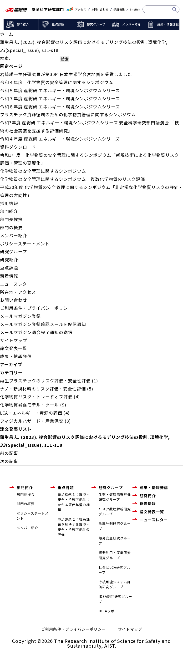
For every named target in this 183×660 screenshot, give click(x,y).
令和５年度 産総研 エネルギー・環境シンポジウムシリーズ (60, 90)
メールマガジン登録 (20, 316)
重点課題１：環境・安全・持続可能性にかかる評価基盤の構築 (74, 502)
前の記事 (9, 453)
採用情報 (119, 9)
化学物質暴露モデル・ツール (29, 404)
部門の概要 (11, 227)
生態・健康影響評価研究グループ (115, 497)
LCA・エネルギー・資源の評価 (31, 413)
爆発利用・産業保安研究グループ (115, 555)
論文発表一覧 (13, 348)
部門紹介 (23, 24)
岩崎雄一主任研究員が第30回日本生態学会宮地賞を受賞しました (66, 74)
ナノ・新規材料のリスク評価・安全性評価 (43, 389)
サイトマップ (13, 340)
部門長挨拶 (11, 219)
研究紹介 (9, 259)
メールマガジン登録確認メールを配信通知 (43, 324)
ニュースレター (15, 284)
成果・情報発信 (168, 24)
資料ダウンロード (18, 147)
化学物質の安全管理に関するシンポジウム (43, 171)
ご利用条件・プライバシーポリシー (36, 308)
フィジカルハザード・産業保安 (31, 421)
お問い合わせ (99, 9)
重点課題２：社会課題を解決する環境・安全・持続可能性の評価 (74, 527)
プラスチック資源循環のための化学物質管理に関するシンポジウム (68, 114)
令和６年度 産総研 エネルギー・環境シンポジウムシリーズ (60, 106)
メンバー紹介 (131, 24)
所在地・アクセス (18, 292)
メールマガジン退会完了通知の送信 (36, 332)
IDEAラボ (106, 611)
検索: (5, 58)
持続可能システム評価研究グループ (115, 584)
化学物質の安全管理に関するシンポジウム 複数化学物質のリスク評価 (72, 179)
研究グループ (96, 24)
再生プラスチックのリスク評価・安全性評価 (45, 380)
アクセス (80, 9)
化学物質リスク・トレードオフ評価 (36, 396)
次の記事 (9, 461)
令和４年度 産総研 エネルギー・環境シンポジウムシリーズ (60, 139)
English (135, 9)
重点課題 (58, 24)
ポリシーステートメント (25, 243)
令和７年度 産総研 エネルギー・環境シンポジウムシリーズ (60, 98)
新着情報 (9, 276)
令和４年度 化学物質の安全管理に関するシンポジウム (56, 82)
